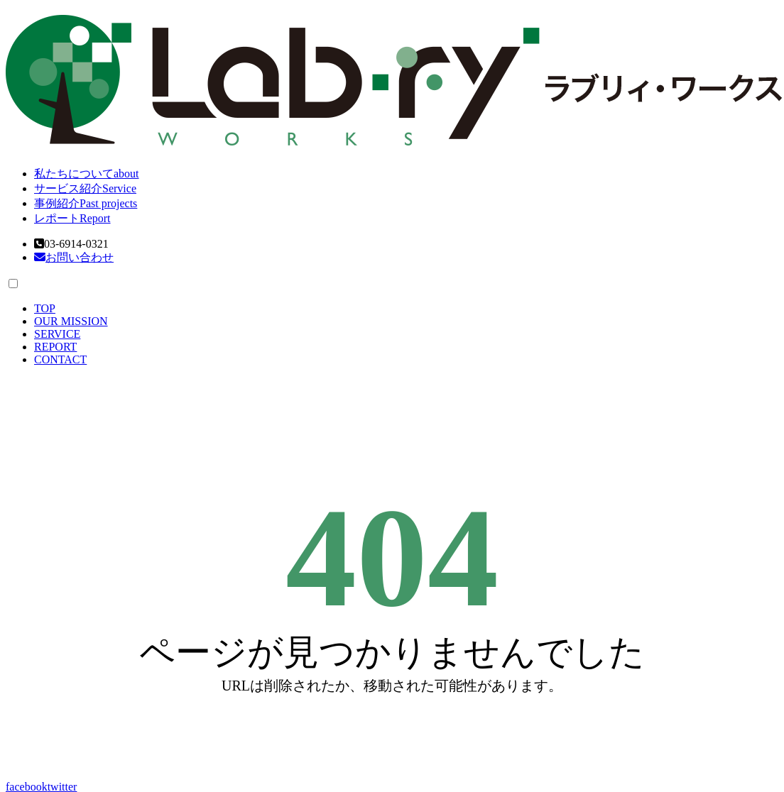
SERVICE (57, 334)
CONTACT (60, 359)
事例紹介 (85, 203)
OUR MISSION (71, 321)
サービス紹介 (85, 188)
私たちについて (86, 173)
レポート (72, 218)
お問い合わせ (74, 257)
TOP (44, 308)
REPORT (55, 347)
